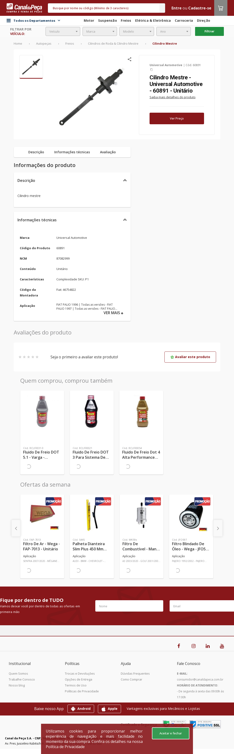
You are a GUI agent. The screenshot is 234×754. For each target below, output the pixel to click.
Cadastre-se (199, 8)
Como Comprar (131, 679)
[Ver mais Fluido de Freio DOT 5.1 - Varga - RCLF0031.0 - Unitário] (42, 411)
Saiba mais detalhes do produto (173, 97)
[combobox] (63, 31)
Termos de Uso (76, 685)
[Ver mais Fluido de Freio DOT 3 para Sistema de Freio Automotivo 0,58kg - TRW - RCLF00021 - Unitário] (92, 411)
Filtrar (209, 31)
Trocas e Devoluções (80, 673)
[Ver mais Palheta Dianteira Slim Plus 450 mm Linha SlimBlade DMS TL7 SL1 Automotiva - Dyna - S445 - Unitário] (92, 515)
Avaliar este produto (190, 357)
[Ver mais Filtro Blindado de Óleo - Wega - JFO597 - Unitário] (191, 515)
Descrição (26, 180)
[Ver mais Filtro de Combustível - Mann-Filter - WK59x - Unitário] (142, 515)
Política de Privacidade (65, 746)
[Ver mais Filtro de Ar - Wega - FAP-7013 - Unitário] (42, 515)
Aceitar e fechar (170, 733)
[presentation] (16, 528)
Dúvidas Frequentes (135, 673)
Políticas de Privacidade (82, 691)
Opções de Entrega (78, 679)
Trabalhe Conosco (22, 679)
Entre (176, 8)
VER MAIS (113, 313)
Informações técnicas (37, 220)
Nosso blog (17, 685)
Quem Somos (18, 673)
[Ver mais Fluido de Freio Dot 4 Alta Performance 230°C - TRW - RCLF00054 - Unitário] (141, 411)
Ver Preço (177, 118)
